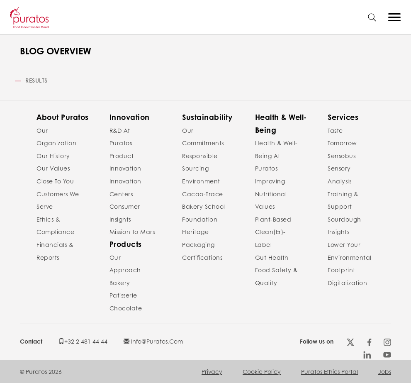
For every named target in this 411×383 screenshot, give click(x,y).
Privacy (212, 371)
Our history (53, 155)
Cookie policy (262, 371)
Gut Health (272, 257)
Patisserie (123, 295)
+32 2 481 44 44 (82, 341)
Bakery (119, 282)
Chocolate (125, 308)
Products (125, 244)
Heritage (195, 231)
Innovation (129, 117)
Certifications (202, 257)
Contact (31, 341)
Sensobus (341, 155)
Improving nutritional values (271, 193)
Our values (53, 168)
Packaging (198, 244)
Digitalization (347, 282)
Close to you (55, 181)
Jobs (384, 371)
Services (343, 117)
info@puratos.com (153, 341)
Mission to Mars (132, 231)
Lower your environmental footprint (350, 257)
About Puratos (62, 117)
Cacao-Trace (202, 194)
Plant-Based (273, 219)
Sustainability (207, 117)
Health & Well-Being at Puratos (276, 155)
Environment (201, 181)
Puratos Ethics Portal (329, 371)
